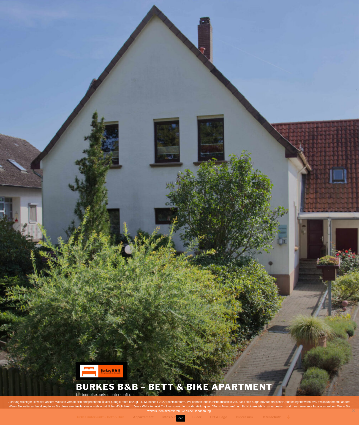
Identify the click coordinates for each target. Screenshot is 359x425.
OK (180, 418)
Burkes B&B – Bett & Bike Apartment (174, 387)
